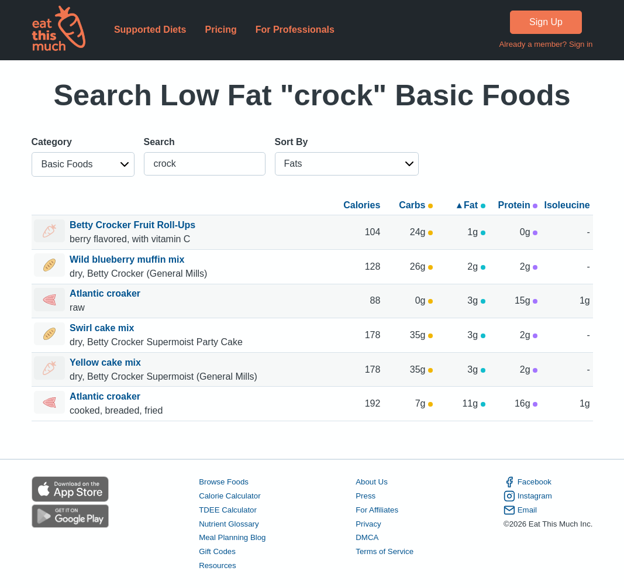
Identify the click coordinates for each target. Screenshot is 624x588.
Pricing (220, 30)
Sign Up (546, 22)
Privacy (368, 524)
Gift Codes (217, 551)
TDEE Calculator (228, 510)
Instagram (528, 496)
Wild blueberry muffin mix (128, 259)
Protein (518, 205)
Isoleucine (566, 205)
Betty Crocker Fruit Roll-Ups (134, 225)
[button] (83, 164)
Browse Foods (224, 481)
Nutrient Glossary (228, 524)
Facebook (527, 482)
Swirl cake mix (103, 328)
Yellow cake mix (106, 362)
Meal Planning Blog (232, 537)
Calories (361, 205)
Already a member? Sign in (545, 44)
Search (159, 142)
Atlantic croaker (106, 293)
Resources (217, 565)
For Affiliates (377, 510)
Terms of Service (384, 551)
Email (520, 510)
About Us (372, 481)
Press (365, 495)
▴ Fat (471, 205)
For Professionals (295, 30)
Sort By (291, 142)
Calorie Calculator (229, 495)
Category (52, 142)
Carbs (416, 205)
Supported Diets (150, 30)
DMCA (367, 537)
